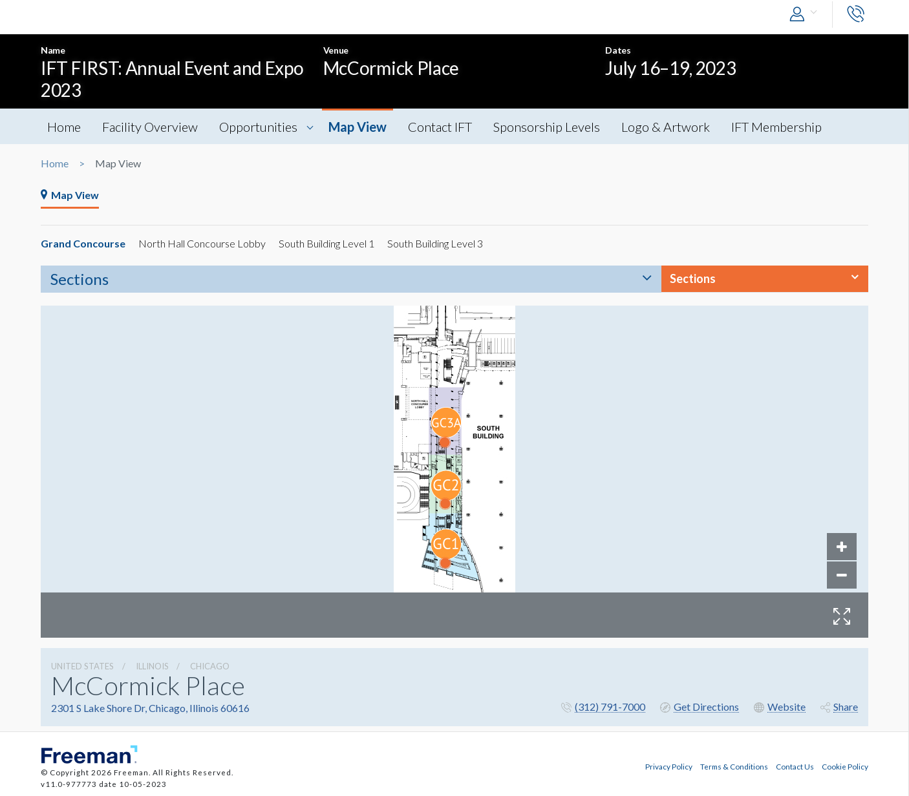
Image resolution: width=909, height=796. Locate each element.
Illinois (152, 666)
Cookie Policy (845, 766)
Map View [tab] (70, 195)
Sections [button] (693, 278)
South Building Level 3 (435, 243)
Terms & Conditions (734, 766)
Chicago (210, 666)
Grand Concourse (83, 243)
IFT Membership (776, 126)
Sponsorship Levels (546, 126)
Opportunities (258, 126)
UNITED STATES (82, 666)
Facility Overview (150, 126)
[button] (806, 14)
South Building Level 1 (326, 243)
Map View (357, 126)
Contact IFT (440, 126)
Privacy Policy (668, 766)
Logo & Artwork (665, 126)
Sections (79, 278)
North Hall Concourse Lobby (202, 243)
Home (64, 126)
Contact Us (795, 766)
